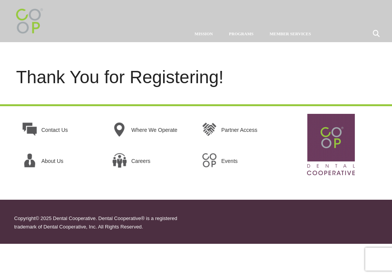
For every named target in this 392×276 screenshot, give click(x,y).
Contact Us (54, 130)
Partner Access (239, 130)
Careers (140, 161)
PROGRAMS (241, 33)
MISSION (203, 33)
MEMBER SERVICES (290, 33)
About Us (52, 161)
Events (229, 161)
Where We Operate (154, 130)
